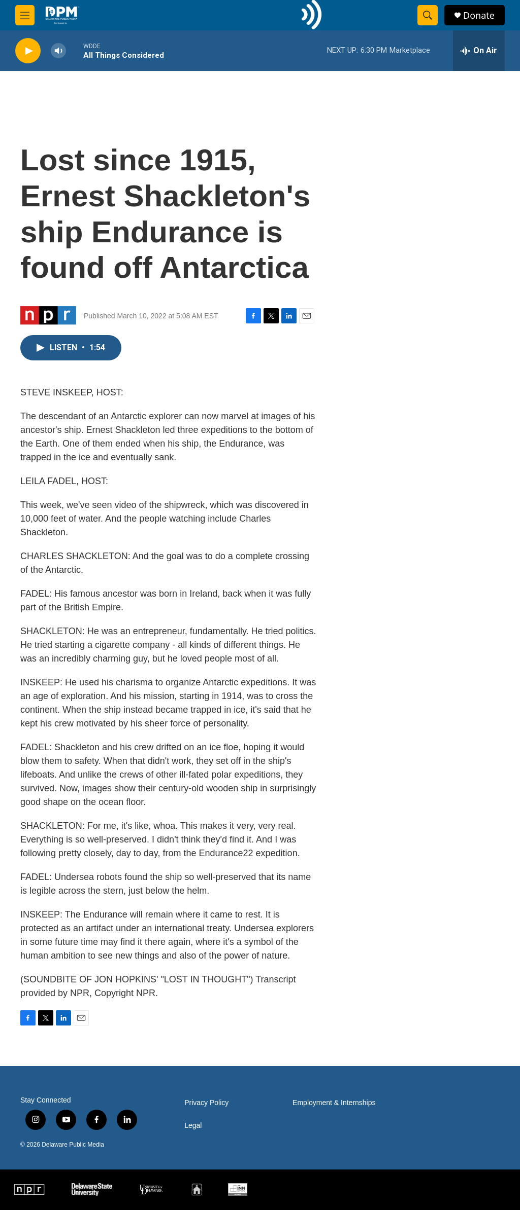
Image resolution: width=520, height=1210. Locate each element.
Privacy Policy (206, 1103)
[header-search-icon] (427, 15)
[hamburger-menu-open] (25, 15)
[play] (28, 51)
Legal (193, 1125)
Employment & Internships (333, 1103)
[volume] (58, 51)
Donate (479, 15)
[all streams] (479, 50)
